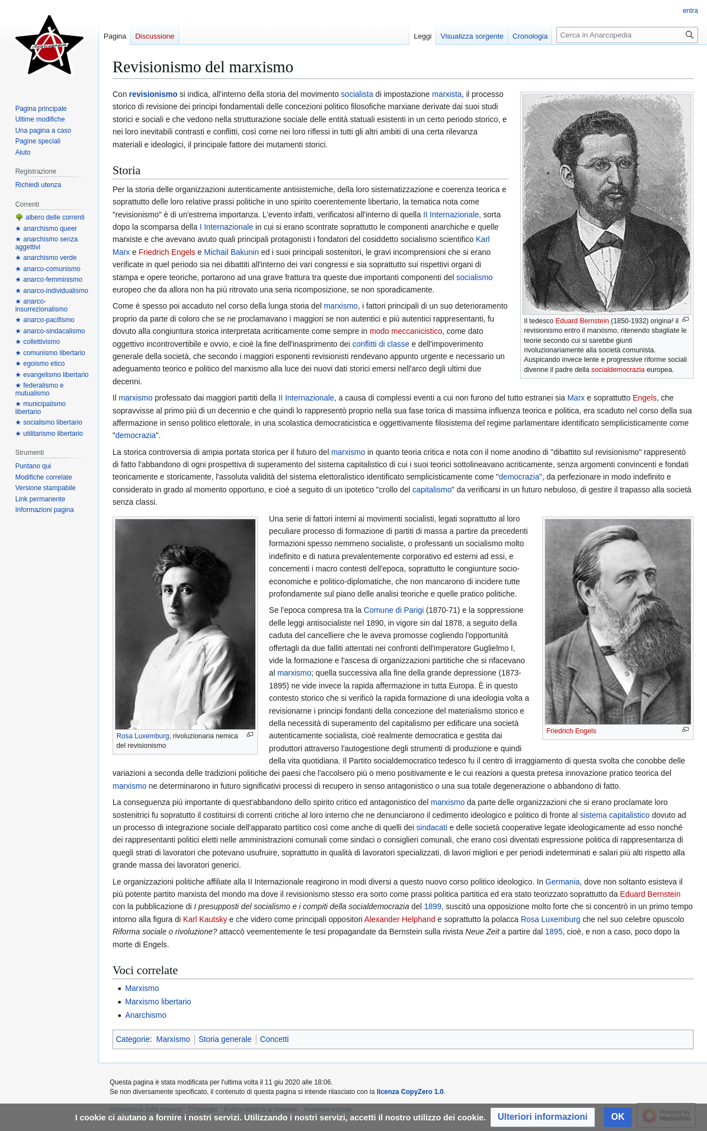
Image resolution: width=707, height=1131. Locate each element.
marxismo (341, 305)
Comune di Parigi (394, 610)
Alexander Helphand (400, 919)
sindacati (431, 827)
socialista (357, 94)
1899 (432, 906)
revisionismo (153, 94)
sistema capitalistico (615, 815)
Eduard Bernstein (582, 321)
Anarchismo (145, 1015)
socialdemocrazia (617, 370)
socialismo (474, 277)
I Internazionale (227, 226)
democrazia (135, 435)
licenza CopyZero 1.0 (410, 1092)
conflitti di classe (380, 343)
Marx (575, 397)
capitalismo (432, 489)
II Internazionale (451, 214)
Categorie (133, 1039)
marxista (447, 94)
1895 (554, 931)
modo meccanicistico (405, 331)
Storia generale (225, 1039)
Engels (645, 397)
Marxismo (142, 988)
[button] (542, 1117)
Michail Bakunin (231, 252)
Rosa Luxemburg (142, 736)
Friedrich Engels (167, 252)
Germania (562, 881)
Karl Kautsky (205, 919)
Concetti (274, 1039)
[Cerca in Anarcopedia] (627, 35)
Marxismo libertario (158, 1001)
